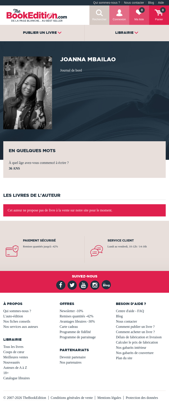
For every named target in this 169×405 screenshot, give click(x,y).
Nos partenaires (71, 362)
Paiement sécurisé (39, 240)
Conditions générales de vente (72, 398)
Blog (151, 2)
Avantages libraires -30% (77, 321)
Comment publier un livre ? (135, 326)
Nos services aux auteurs (20, 326)
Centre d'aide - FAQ (130, 311)
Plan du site (124, 358)
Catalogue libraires (16, 378)
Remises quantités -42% (77, 316)
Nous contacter (134, 2)
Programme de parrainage (78, 337)
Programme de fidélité (75, 332)
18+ (6, 373)
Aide (161, 2)
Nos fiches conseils (16, 321)
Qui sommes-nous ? (106, 2)
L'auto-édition (13, 316)
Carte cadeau (69, 326)
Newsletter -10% (71, 311)
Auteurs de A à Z (15, 367)
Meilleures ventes (15, 357)
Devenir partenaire (73, 357)
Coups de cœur (13, 352)
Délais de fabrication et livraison (139, 337)
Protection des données (142, 398)
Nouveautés (11, 362)
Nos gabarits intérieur (131, 347)
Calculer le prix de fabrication (137, 342)
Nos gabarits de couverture (134, 353)
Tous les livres (13, 347)
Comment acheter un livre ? (135, 332)
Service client (121, 240)
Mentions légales (109, 398)
